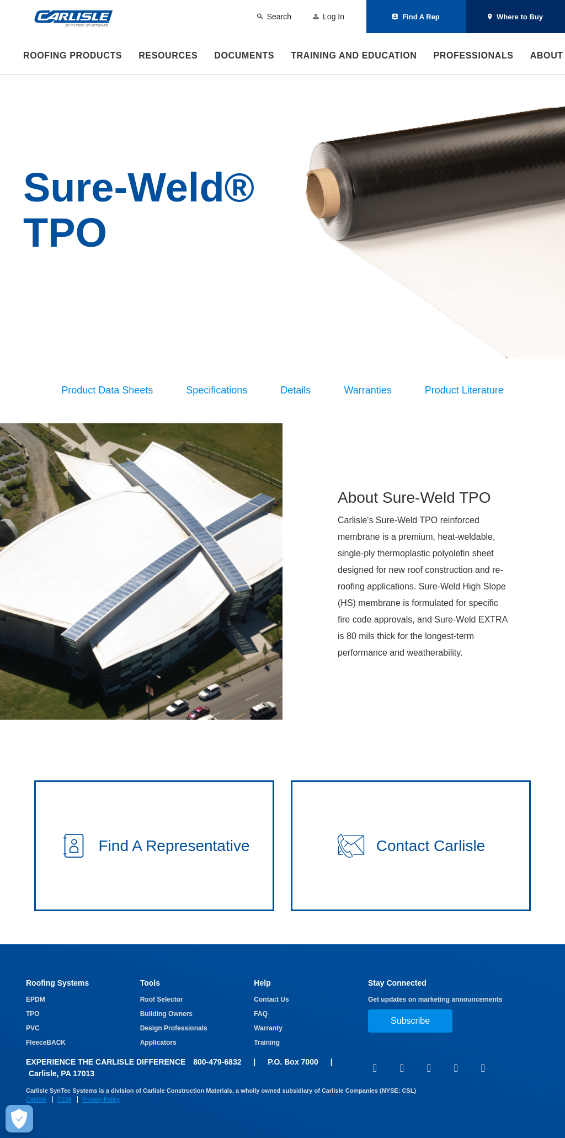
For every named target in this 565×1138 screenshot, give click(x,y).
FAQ (261, 1014)
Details (295, 390)
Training (267, 1042)
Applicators (158, 1042)
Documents (244, 55)
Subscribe (410, 1020)
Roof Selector (161, 999)
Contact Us (271, 999)
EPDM (35, 999)
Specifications (216, 390)
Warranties (367, 390)
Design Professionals (173, 1028)
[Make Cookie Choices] (19, 1118)
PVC (33, 1028)
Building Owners (166, 1014)
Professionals (473, 55)
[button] (154, 845)
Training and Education (354, 55)
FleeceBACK (46, 1042)
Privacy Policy (101, 1099)
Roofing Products (72, 55)
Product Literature (464, 390)
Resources (168, 55)
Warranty (268, 1028)
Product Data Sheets (107, 390)
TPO (33, 1014)
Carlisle (36, 1099)
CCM (64, 1099)
